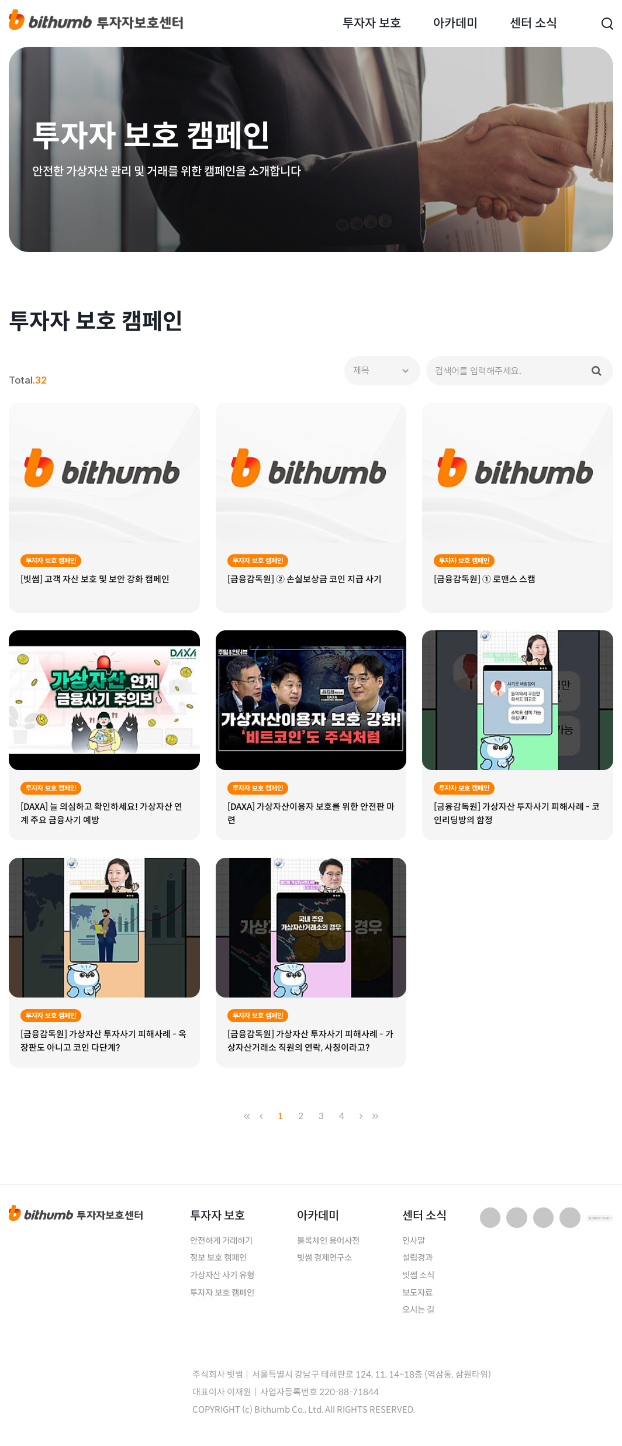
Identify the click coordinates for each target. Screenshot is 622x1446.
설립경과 (419, 1263)
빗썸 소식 (420, 1281)
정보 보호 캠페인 (220, 1263)
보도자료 (419, 1298)
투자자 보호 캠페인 (224, 1298)
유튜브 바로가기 (517, 1223)
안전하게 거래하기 (223, 1246)
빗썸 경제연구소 (326, 1263)
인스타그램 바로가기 (543, 1223)
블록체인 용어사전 (330, 1246)
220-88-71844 (349, 1398)
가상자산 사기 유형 (224, 1281)
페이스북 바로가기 (569, 1223)
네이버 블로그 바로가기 (491, 1223)
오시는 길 (420, 1316)
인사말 (415, 1246)
